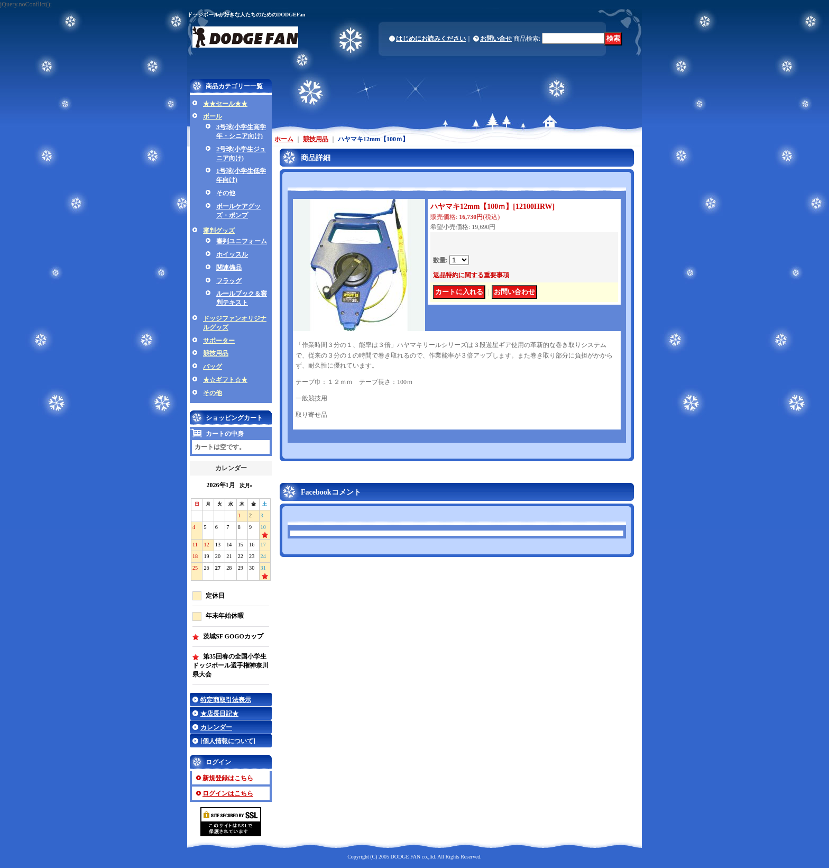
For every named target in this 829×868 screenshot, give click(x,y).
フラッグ (229, 281)
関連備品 (229, 267)
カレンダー (216, 727)
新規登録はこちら (227, 778)
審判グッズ (219, 230)
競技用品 (215, 353)
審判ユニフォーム (241, 241)
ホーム (283, 139)
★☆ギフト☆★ (225, 379)
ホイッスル (232, 254)
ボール (212, 116)
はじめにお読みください (431, 38)
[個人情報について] (227, 741)
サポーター (219, 340)
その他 (225, 193)
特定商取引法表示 (225, 699)
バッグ (212, 366)
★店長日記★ (219, 713)
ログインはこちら (227, 793)
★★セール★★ (225, 103)
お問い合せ (496, 38)
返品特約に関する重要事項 (471, 275)
